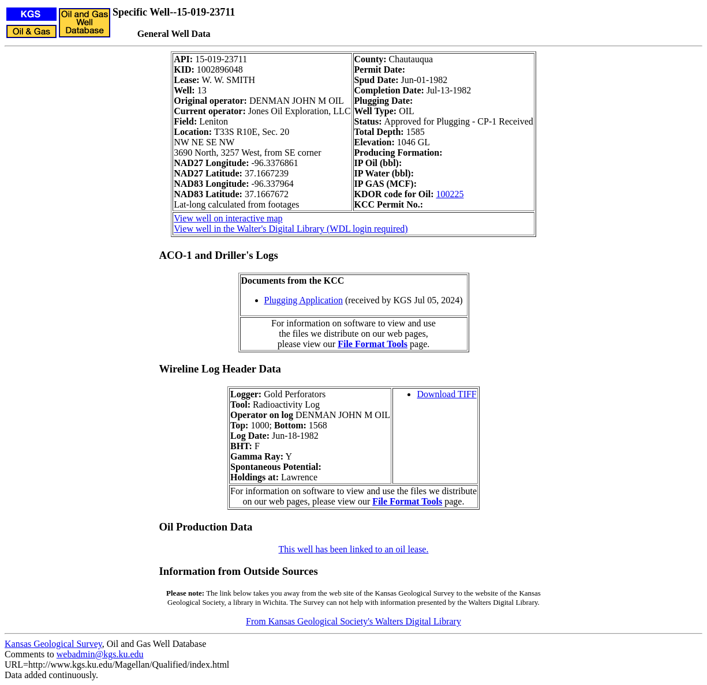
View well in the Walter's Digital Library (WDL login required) (290, 229)
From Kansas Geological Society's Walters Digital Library (353, 621)
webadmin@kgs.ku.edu (100, 654)
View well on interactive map (228, 218)
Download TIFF (446, 394)
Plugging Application (303, 300)
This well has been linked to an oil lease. (354, 549)
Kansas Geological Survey (53, 644)
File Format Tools (372, 344)
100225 (449, 194)
